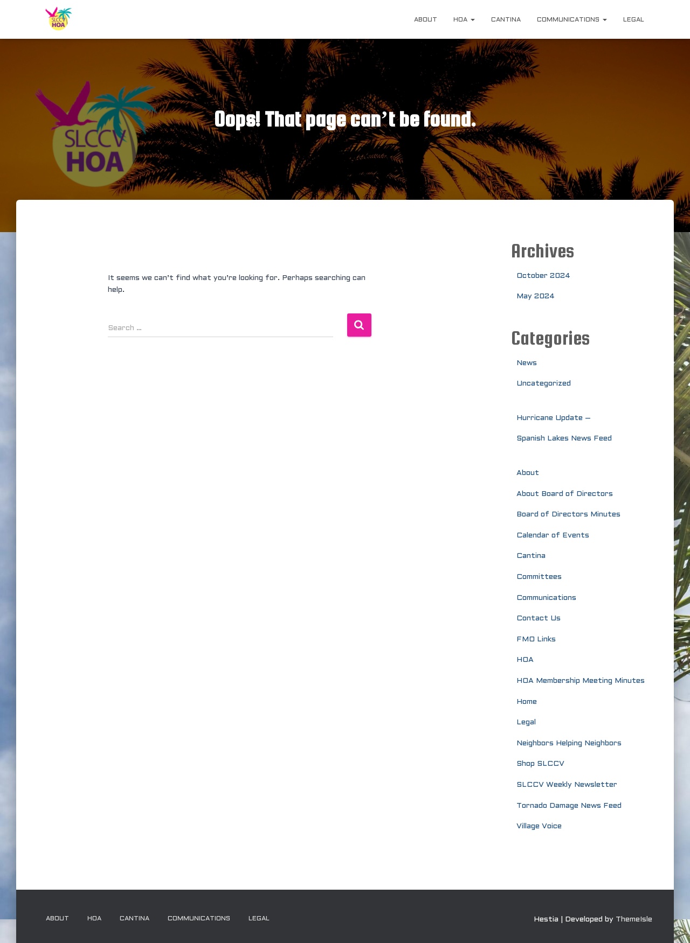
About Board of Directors (564, 494)
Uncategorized (543, 383)
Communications (572, 20)
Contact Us (538, 618)
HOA (464, 20)
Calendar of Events (552, 535)
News (526, 363)
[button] (472, 20)
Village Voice (539, 826)
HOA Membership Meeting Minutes (580, 680)
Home (526, 701)
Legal (633, 20)
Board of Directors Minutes (568, 514)
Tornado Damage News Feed (569, 805)
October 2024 (543, 276)
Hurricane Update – (553, 418)
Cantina (506, 20)
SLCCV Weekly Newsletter (566, 784)
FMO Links (536, 639)
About (425, 20)
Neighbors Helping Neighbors (569, 743)
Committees (539, 577)
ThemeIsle (634, 919)
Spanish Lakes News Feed (564, 438)
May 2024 (535, 296)
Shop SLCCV (540, 763)
